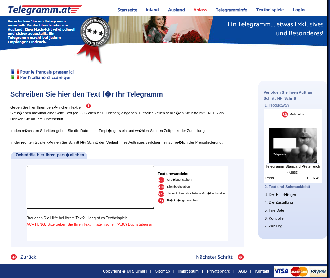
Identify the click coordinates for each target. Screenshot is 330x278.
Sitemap (162, 271)
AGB (242, 271)
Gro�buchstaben (179, 179)
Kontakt (262, 271)
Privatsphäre (218, 271)
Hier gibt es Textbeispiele (107, 218)
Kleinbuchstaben (178, 186)
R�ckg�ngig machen (182, 200)
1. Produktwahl (277, 105)
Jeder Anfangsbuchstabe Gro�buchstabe (196, 193)
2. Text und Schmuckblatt (287, 187)
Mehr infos (296, 114)
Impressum (188, 271)
